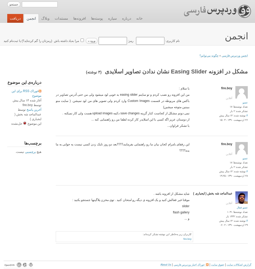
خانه (139, 18)
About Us (166, 264)
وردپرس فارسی (212, 11)
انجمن (31, 18)
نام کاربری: (157, 41)
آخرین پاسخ (34, 109)
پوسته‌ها (97, 18)
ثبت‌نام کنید (11, 41)
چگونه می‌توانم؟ (209, 55)
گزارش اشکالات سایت (239, 264)
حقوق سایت (217, 264)
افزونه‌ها (79, 18)
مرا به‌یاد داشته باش (66, 41)
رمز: (115, 41)
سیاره (112, 18)
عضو (245, 102)
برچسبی (30, 152)
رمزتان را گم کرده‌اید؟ (37, 41)
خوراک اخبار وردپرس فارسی (191, 264)
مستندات (61, 18)
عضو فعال (242, 207)
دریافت (15, 18)
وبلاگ (45, 18)
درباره (126, 18)
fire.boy (188, 238)
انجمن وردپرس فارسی (235, 55)
